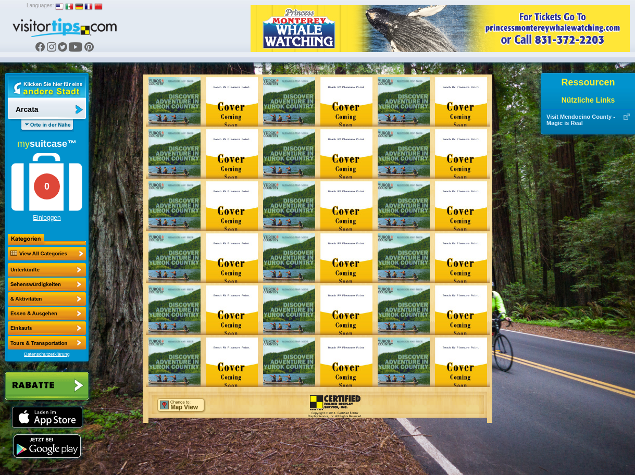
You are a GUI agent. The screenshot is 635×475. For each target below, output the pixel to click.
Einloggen (46, 217)
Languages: (40, 5)
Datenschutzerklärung (47, 354)
